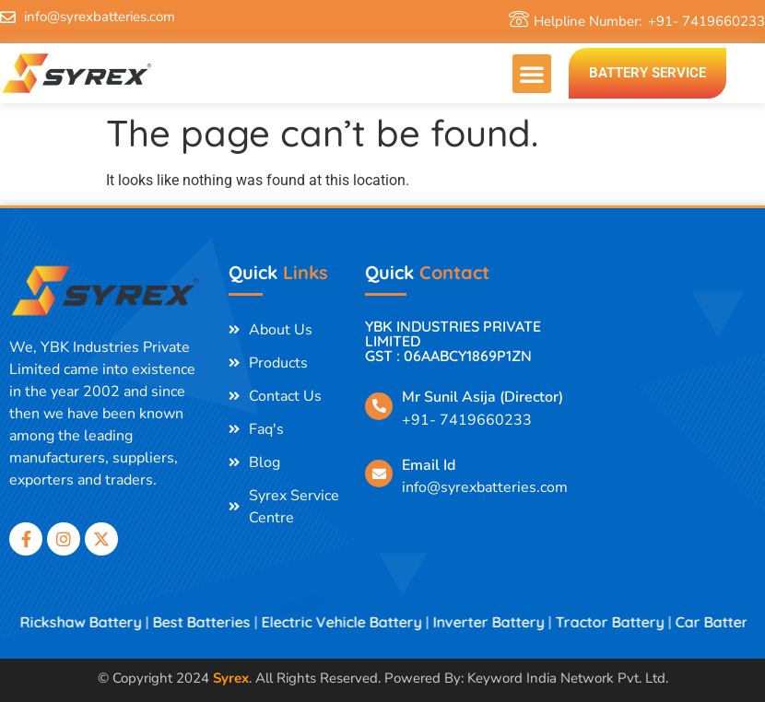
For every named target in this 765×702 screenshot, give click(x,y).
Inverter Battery (503, 622)
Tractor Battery (625, 622)
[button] (531, 73)
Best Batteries (216, 622)
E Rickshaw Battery (90, 622)
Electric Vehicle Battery (357, 622)
